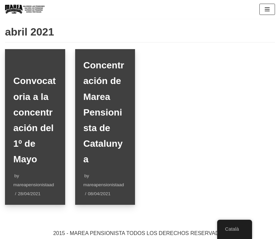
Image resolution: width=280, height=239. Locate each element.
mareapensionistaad (33, 184)
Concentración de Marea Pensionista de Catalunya (103, 112)
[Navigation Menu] (267, 9)
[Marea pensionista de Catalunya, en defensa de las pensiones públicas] (25, 9)
